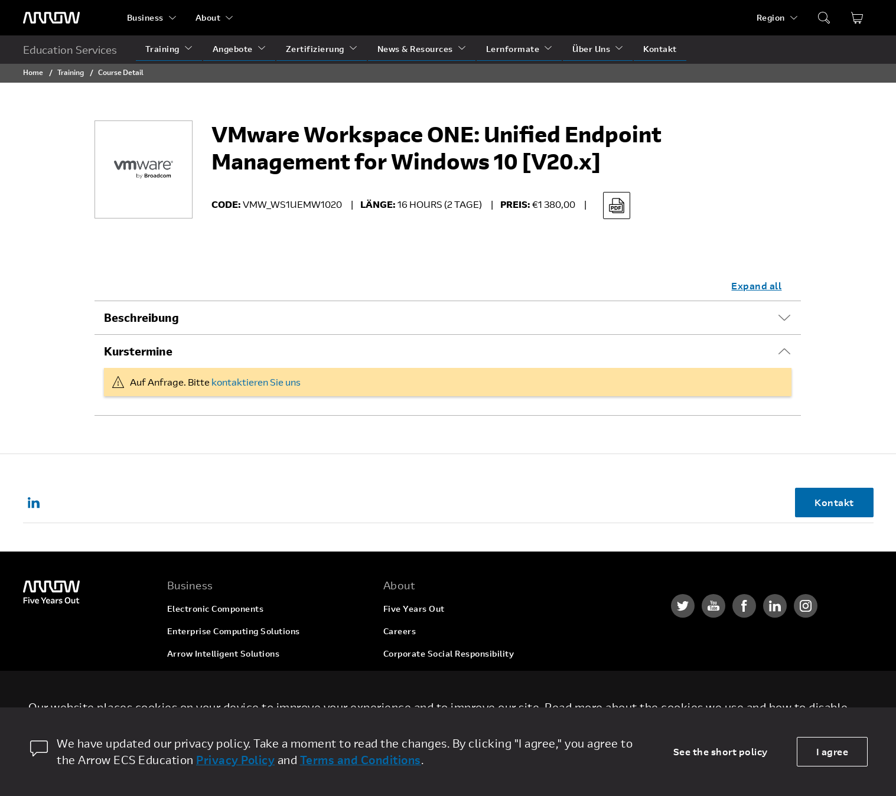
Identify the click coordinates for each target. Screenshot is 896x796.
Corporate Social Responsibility (448, 653)
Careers (399, 631)
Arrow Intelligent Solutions (223, 653)
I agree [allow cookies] (832, 751)
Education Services (70, 50)
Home (33, 72)
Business (145, 17)
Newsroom (405, 698)
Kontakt (660, 48)
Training (162, 48)
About (208, 17)
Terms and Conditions (360, 759)
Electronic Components (215, 608)
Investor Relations (421, 675)
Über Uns (591, 48)
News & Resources (415, 48)
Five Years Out (414, 608)
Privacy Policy (235, 759)
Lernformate (513, 48)
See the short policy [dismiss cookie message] (720, 751)
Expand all (756, 285)
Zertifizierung (315, 48)
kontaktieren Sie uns (256, 382)
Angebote (233, 48)
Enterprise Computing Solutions (233, 631)
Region (771, 17)
